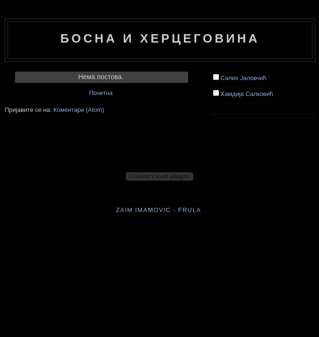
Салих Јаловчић (243, 77)
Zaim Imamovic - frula (158, 209)
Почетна (101, 92)
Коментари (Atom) (78, 109)
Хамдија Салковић (246, 93)
